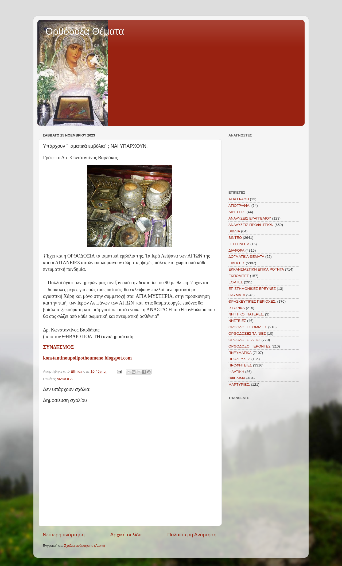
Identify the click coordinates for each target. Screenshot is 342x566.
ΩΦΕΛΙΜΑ (236, 378)
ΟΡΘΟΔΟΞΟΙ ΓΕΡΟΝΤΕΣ (249, 346)
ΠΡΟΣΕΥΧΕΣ (239, 359)
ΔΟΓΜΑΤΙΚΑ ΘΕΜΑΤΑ (246, 257)
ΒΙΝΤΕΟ (235, 238)
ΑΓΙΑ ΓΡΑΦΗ (238, 199)
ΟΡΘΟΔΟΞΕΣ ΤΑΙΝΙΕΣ (247, 333)
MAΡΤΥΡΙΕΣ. (239, 384)
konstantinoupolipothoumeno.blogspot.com (87, 358)
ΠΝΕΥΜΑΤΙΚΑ (240, 353)
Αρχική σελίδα (126, 534)
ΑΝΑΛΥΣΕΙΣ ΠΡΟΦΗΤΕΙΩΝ (251, 225)
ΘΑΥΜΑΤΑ (236, 295)
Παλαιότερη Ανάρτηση (191, 534)
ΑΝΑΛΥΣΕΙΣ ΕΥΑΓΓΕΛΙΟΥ (249, 218)
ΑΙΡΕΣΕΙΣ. (237, 212)
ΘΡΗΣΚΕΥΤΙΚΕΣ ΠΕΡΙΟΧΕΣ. (252, 301)
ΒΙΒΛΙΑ (234, 231)
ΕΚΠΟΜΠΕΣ (238, 276)
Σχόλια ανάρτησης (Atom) (84, 546)
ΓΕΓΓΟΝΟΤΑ (238, 244)
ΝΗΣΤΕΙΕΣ (237, 321)
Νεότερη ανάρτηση (64, 534)
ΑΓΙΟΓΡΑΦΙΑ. (239, 206)
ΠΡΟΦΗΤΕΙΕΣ (240, 365)
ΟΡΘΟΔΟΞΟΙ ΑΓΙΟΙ (244, 340)
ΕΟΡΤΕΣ (235, 282)
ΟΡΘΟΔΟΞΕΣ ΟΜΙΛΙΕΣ (247, 327)
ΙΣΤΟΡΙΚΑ (236, 308)
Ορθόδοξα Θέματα (84, 31)
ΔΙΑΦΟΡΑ (65, 379)
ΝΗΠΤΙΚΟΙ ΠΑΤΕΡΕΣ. (246, 314)
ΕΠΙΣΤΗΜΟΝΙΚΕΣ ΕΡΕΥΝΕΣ (252, 289)
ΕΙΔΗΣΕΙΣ (236, 263)
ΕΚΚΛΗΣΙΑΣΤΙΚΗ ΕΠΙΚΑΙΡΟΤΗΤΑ (256, 269)
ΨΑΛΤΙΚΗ (236, 372)
